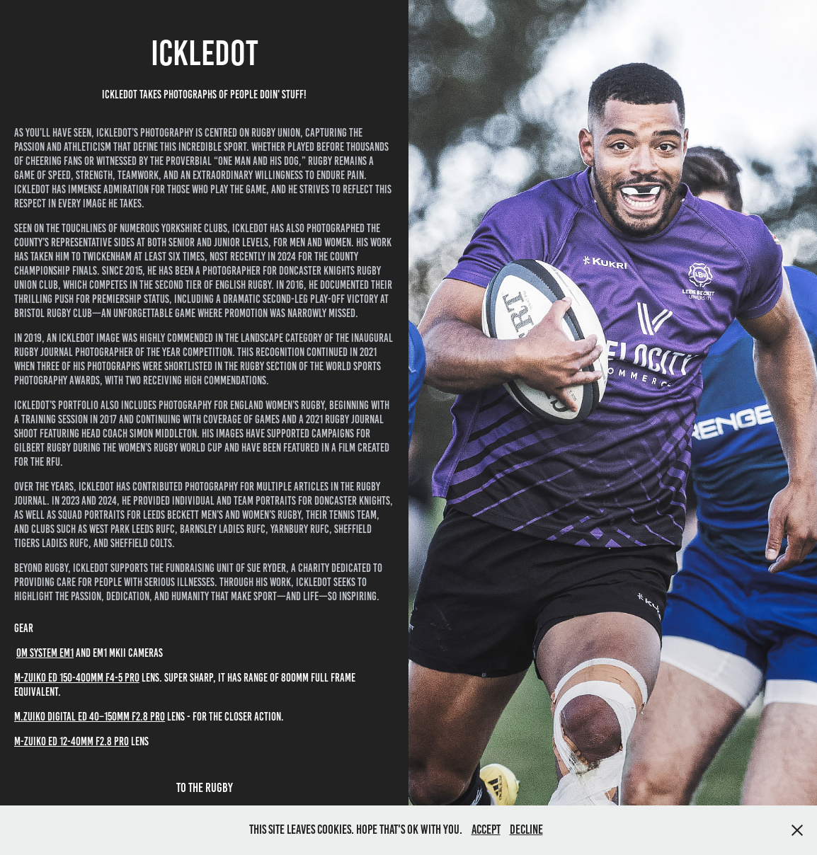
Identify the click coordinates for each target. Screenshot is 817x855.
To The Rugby (204, 788)
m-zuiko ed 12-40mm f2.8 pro (71, 741)
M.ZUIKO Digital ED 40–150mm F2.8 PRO (89, 717)
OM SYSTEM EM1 (45, 653)
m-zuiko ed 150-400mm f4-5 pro (76, 678)
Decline (526, 829)
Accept (486, 829)
